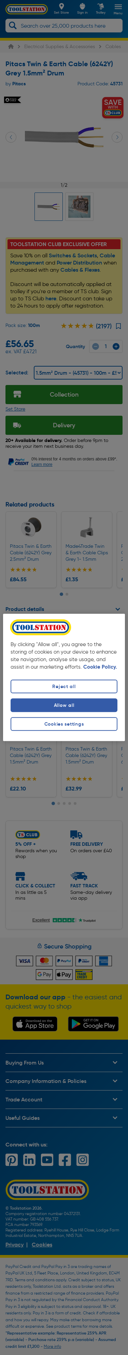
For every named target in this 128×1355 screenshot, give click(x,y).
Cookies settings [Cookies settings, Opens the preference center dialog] (64, 724)
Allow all (64, 705)
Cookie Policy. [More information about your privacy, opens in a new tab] (100, 667)
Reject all (63, 686)
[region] (64, 677)
